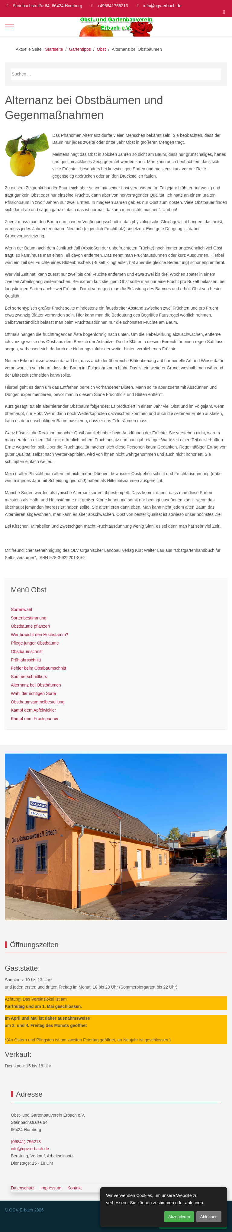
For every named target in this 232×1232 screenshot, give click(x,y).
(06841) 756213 (26, 1141)
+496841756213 (112, 5)
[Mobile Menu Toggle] (9, 26)
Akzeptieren (179, 1216)
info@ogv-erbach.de (162, 5)
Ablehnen (209, 1216)
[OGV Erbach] (116, 27)
